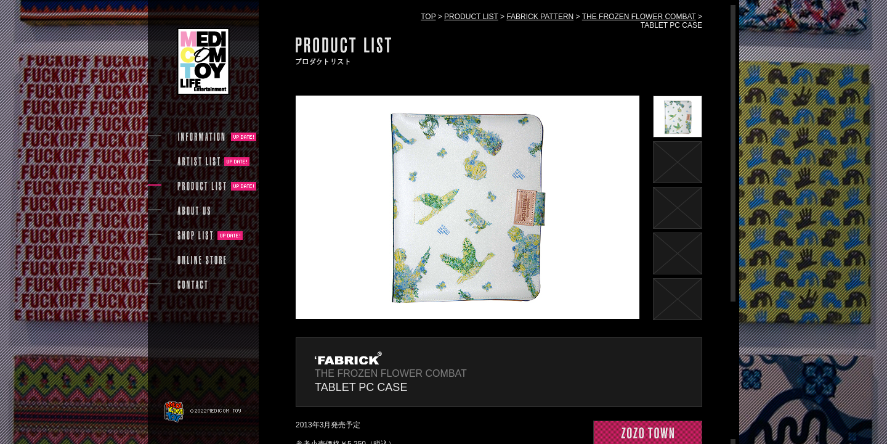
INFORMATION (202, 137)
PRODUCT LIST (471, 16)
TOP (428, 16)
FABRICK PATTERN (539, 16)
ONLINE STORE (202, 260)
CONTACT (192, 285)
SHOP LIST (195, 235)
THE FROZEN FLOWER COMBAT (639, 16)
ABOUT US (193, 211)
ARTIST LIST (198, 161)
